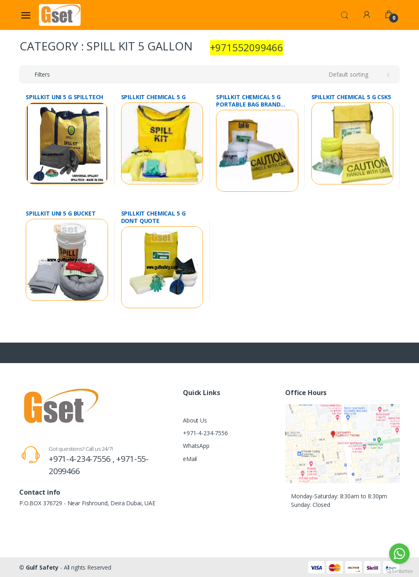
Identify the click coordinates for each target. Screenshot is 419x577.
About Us (195, 420)
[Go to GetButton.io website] (399, 569)
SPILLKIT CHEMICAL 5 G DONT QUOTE (153, 217)
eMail (190, 459)
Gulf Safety (42, 567)
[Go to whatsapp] (399, 553)
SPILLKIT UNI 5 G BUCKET (61, 213)
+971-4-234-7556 (205, 433)
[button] (344, 14)
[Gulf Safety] (60, 14)
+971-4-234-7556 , (82, 458)
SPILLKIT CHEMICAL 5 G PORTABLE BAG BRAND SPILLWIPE (248, 100)
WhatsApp (196, 446)
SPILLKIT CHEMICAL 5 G (153, 97)
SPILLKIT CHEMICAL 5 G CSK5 (351, 97)
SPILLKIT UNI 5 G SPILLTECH (64, 97)
